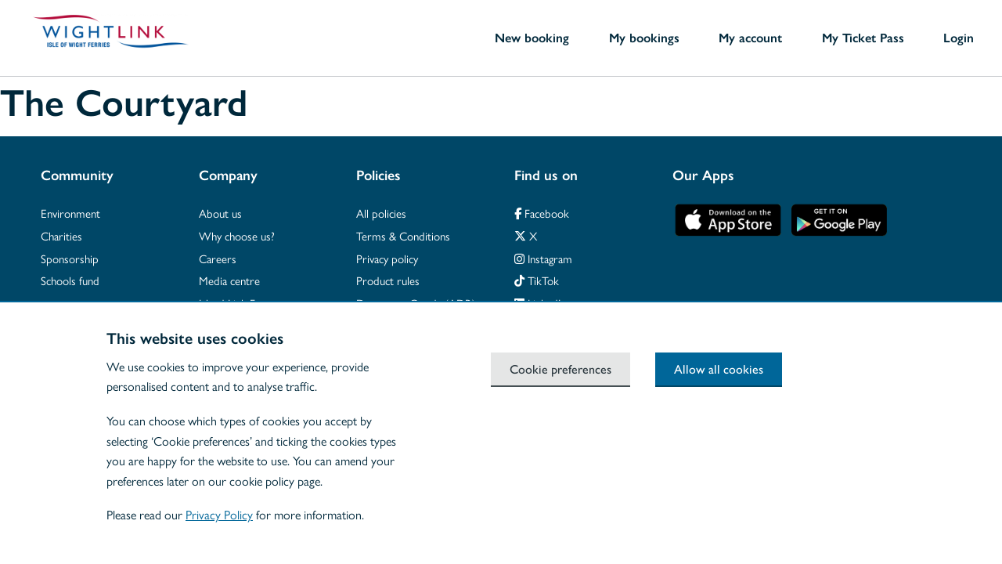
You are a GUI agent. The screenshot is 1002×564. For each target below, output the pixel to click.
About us (220, 212)
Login (958, 37)
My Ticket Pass (863, 37)
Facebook (541, 212)
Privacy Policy (219, 514)
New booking (532, 37)
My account (750, 37)
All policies (381, 212)
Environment (70, 212)
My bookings (644, 37)
